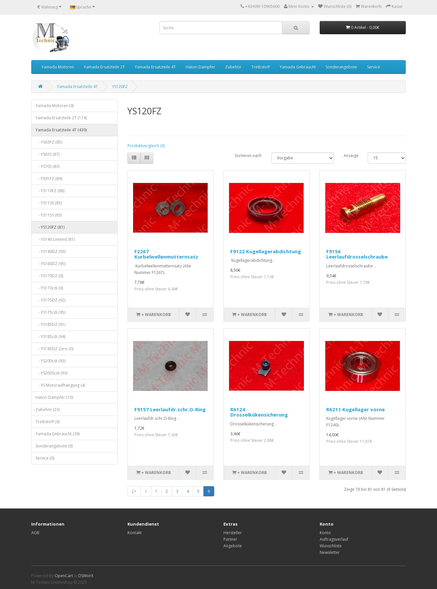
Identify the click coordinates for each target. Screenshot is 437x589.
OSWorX (85, 575)
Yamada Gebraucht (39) (57, 434)
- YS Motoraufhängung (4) (60, 385)
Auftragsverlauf (334, 539)
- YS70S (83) (47, 166)
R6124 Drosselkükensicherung (259, 412)
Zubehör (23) (47, 409)
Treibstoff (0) (47, 421)
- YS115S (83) (48, 215)
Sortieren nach (248, 155)
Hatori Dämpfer (200, 67)
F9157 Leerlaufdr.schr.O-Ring (170, 409)
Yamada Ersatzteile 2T (104, 67)
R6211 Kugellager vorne (355, 409)
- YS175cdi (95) (50, 312)
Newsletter (330, 552)
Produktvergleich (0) (146, 145)
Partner (230, 539)
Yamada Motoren (57, 67)
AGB (35, 532)
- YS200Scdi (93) (51, 373)
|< (134, 491)
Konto (325, 532)
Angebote (232, 546)
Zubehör (233, 67)
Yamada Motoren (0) (54, 105)
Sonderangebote (341, 67)
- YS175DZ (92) (50, 300)
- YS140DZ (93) (50, 251)
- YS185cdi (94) (50, 336)
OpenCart (64, 575)
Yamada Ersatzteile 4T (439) (61, 130)
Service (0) (44, 458)
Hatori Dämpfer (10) (54, 397)
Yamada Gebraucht (298, 67)
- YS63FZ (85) (48, 142)
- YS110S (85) (48, 203)
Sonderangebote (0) (54, 446)
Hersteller (232, 532)
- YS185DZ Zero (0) (54, 348)
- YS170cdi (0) (49, 288)
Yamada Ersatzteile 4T (155, 67)
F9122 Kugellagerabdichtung (265, 251)
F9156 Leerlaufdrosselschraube (357, 254)
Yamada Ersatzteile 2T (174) (61, 118)
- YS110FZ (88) (49, 190)
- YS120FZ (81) (49, 227)
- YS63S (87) (47, 154)
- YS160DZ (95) (50, 263)
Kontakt (134, 532)
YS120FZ (120, 86)
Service (373, 67)
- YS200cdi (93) (50, 361)
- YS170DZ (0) (49, 276)
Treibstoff (260, 67)
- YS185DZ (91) (50, 324)
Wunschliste (331, 546)
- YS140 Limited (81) (55, 239)
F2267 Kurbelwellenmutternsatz (166, 254)
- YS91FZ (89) (48, 178)
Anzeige (351, 155)
